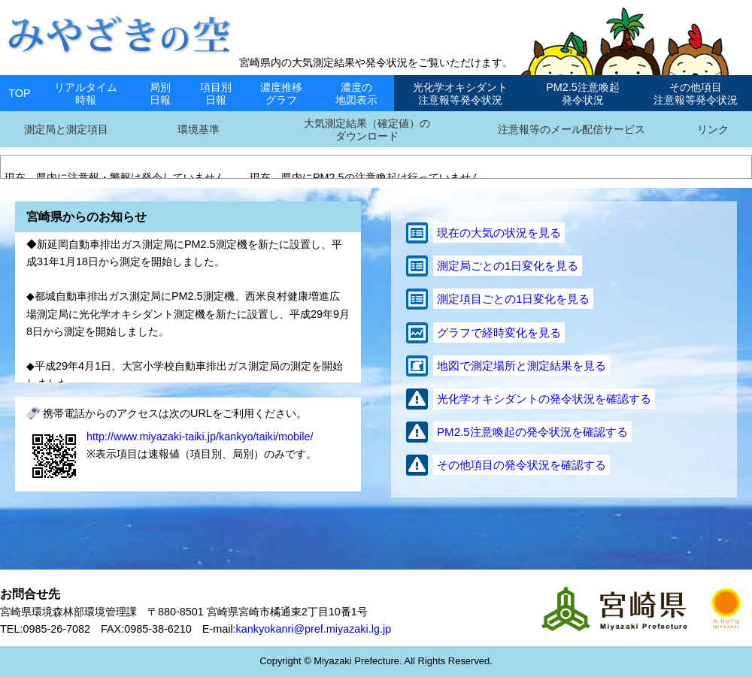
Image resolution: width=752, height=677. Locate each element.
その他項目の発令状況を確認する (521, 464)
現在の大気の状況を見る (499, 232)
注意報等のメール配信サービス (571, 129)
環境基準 (198, 129)
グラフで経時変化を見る (499, 332)
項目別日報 (216, 93)
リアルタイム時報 (85, 93)
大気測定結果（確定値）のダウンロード (367, 129)
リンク (713, 129)
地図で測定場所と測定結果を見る (521, 365)
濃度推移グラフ (281, 93)
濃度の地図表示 (356, 93)
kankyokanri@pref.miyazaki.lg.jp (314, 629)
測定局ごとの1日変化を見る (507, 265)
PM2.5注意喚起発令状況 (583, 93)
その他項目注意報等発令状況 (695, 93)
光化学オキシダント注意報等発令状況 (460, 93)
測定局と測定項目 (66, 129)
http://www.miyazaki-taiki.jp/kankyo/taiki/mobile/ (200, 437)
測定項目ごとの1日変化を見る (513, 298)
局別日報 (160, 93)
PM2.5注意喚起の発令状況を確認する (532, 431)
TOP (19, 93)
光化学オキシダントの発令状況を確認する (544, 398)
